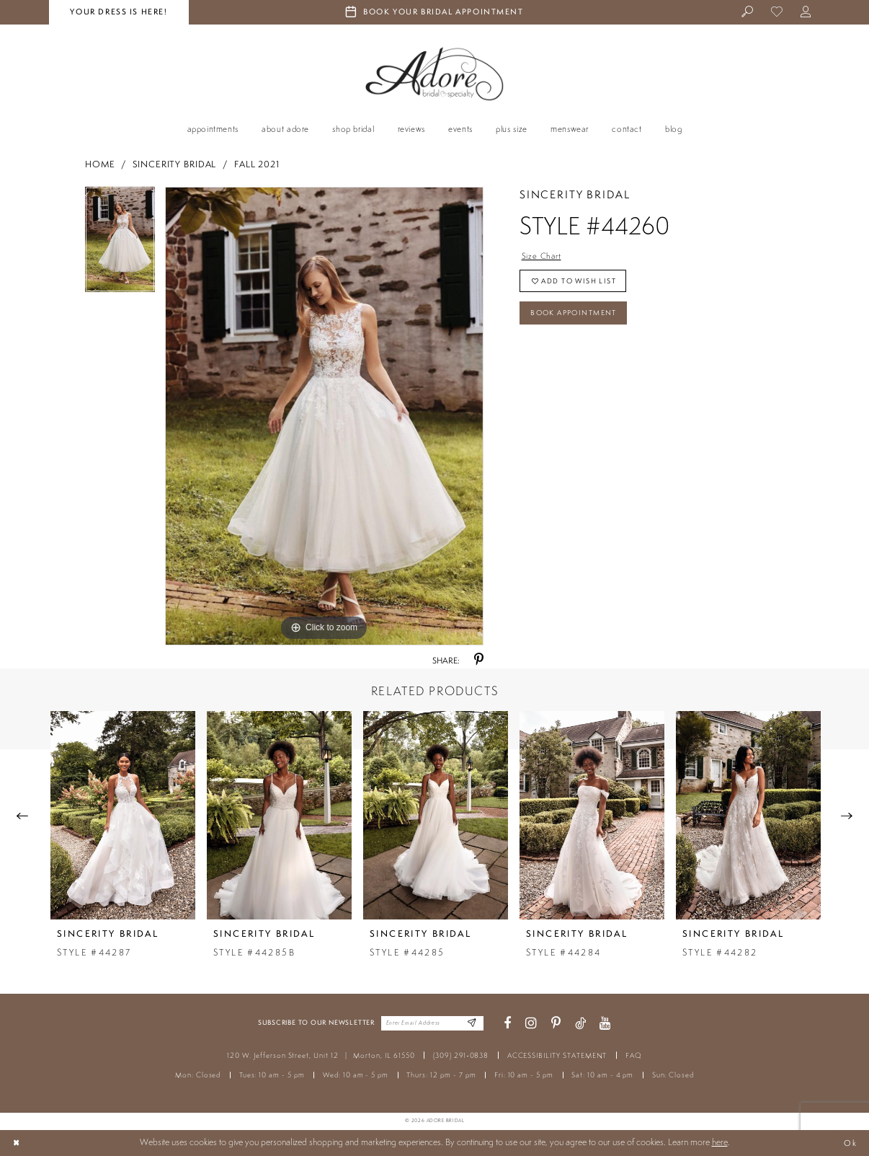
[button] (806, 12)
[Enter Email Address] (470, 1024)
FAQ (633, 1055)
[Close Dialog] (16, 1143)
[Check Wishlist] (777, 12)
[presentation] (122, 815)
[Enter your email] (432, 1023)
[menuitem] (748, 12)
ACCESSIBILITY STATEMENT (557, 1055)
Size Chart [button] (543, 256)
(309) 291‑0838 (461, 1055)
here (720, 1142)
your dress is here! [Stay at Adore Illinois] (118, 11)
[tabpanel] (120, 244)
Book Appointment (580, 319)
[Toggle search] (748, 12)
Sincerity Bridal (174, 164)
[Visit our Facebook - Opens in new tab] (507, 1023)
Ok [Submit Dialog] (849, 1143)
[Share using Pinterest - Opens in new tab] (478, 660)
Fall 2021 (257, 164)
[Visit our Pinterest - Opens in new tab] (556, 1023)
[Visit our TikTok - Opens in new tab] (580, 1023)
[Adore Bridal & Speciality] (434, 74)
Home (100, 164)
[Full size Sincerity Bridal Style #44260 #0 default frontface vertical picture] (324, 416)
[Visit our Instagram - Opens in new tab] (531, 1023)
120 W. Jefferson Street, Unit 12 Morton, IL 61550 (320, 1055)
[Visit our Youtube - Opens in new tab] (605, 1023)
